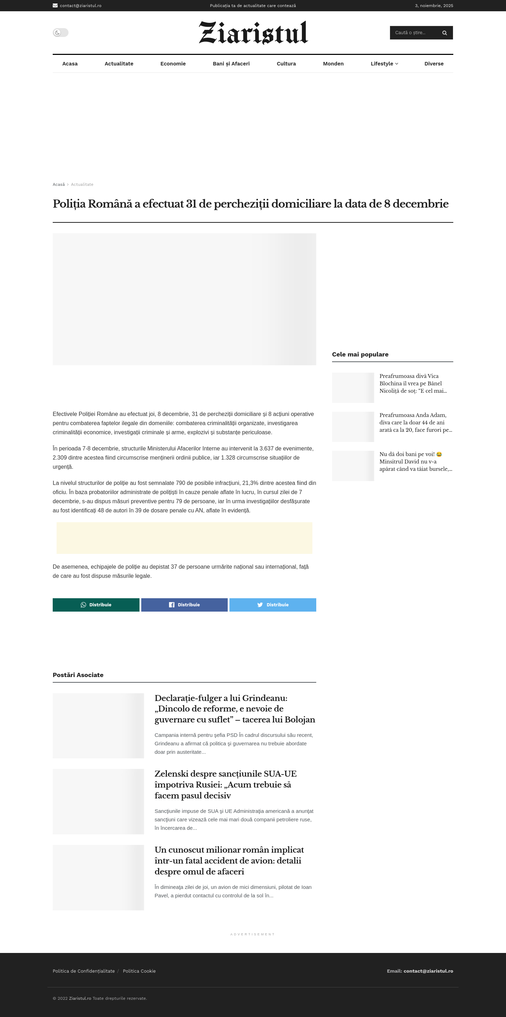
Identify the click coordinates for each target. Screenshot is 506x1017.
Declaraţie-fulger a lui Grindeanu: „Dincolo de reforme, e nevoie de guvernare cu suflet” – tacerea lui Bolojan (235, 709)
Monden (333, 64)
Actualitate (119, 64)
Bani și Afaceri (231, 64)
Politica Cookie (139, 971)
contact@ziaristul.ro (77, 5)
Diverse (434, 64)
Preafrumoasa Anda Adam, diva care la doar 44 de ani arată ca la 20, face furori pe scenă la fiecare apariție (414, 423)
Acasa (70, 64)
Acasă (59, 184)
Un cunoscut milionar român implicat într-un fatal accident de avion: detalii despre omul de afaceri (229, 861)
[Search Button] (446, 33)
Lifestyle (382, 64)
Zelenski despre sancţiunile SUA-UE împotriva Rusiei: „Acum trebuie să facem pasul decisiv (226, 785)
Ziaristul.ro (80, 998)
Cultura (286, 64)
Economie (173, 64)
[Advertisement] (253, 127)
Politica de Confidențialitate (84, 971)
